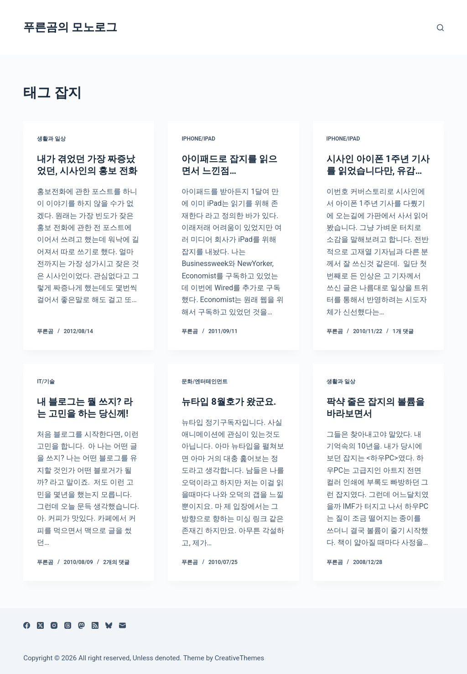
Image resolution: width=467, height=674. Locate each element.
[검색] (440, 27)
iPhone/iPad (198, 139)
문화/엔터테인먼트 (205, 381)
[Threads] (67, 625)
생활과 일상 (51, 139)
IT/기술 (46, 381)
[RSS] (95, 625)
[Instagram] (54, 625)
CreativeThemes (240, 658)
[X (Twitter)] (40, 625)
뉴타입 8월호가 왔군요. (229, 401)
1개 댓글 (403, 331)
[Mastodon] (81, 625)
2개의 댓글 (116, 562)
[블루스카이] (108, 625)
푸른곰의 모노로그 (70, 27)
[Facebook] (26, 625)
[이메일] (122, 625)
